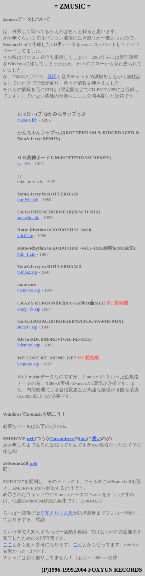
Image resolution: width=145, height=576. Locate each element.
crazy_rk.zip (29, 309)
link (83, 438)
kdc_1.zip (26, 254)
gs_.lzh (24, 163)
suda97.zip (27, 327)
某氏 (52, 76)
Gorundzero (62, 438)
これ (77, 544)
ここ (7, 544)
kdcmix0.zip (29, 345)
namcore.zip (28, 290)
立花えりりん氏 (56, 513)
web (30, 438)
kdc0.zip (25, 235)
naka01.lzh (27, 120)
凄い (96, 438)
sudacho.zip (28, 217)
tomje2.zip (27, 272)
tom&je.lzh (27, 199)
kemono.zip (28, 364)
